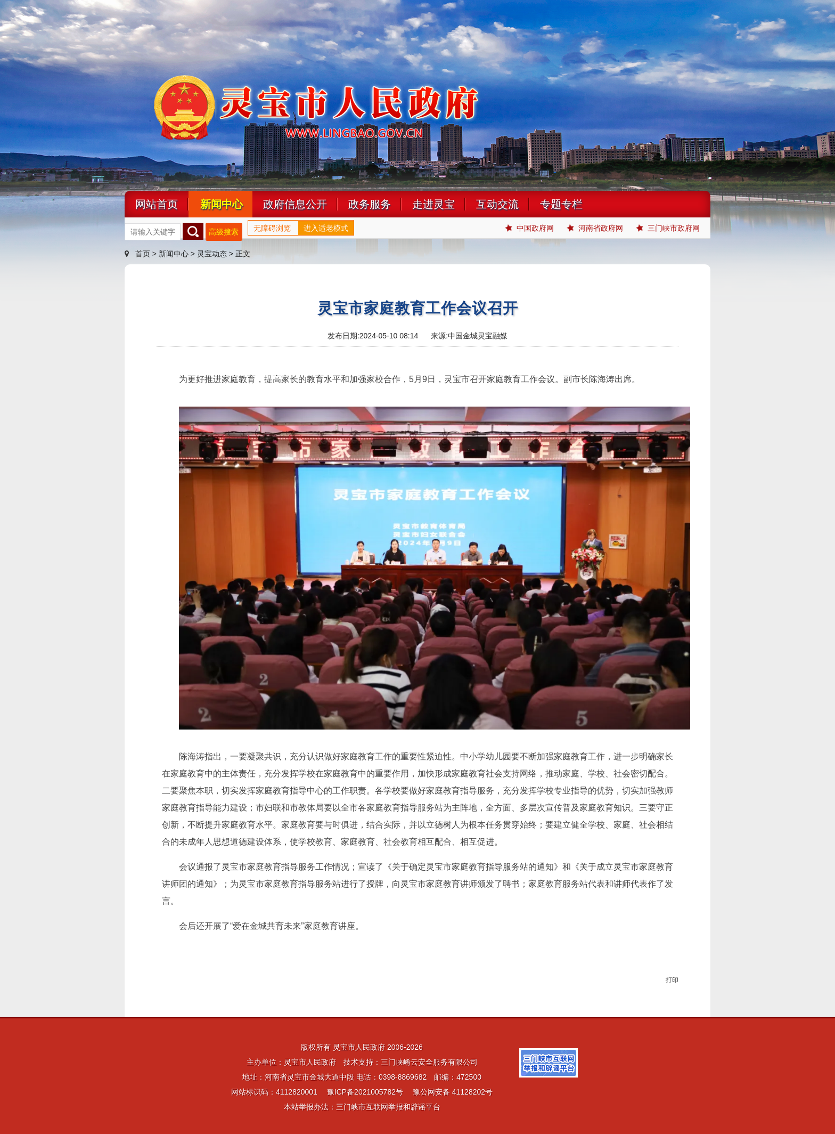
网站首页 (156, 204)
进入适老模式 (326, 228)
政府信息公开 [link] (295, 204)
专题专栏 (561, 204)
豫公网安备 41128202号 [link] (453, 1092)
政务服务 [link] (369, 204)
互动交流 (497, 204)
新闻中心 (221, 204)
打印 (672, 980)
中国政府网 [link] (529, 228)
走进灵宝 (433, 204)
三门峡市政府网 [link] (668, 228)
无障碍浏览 (272, 228)
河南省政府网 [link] (595, 228)
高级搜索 (224, 232)
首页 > (142, 253)
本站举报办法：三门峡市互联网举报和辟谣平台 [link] (362, 1107)
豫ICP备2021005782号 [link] (365, 1092)
